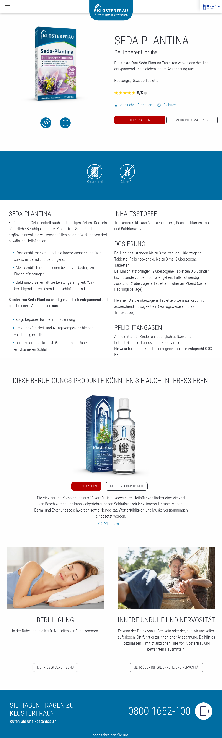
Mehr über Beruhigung (55, 667)
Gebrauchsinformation (135, 105)
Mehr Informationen (192, 120)
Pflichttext (169, 105)
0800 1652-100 (159, 711)
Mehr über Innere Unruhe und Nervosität (166, 667)
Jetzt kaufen (139, 120)
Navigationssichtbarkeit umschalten (8, 5)
